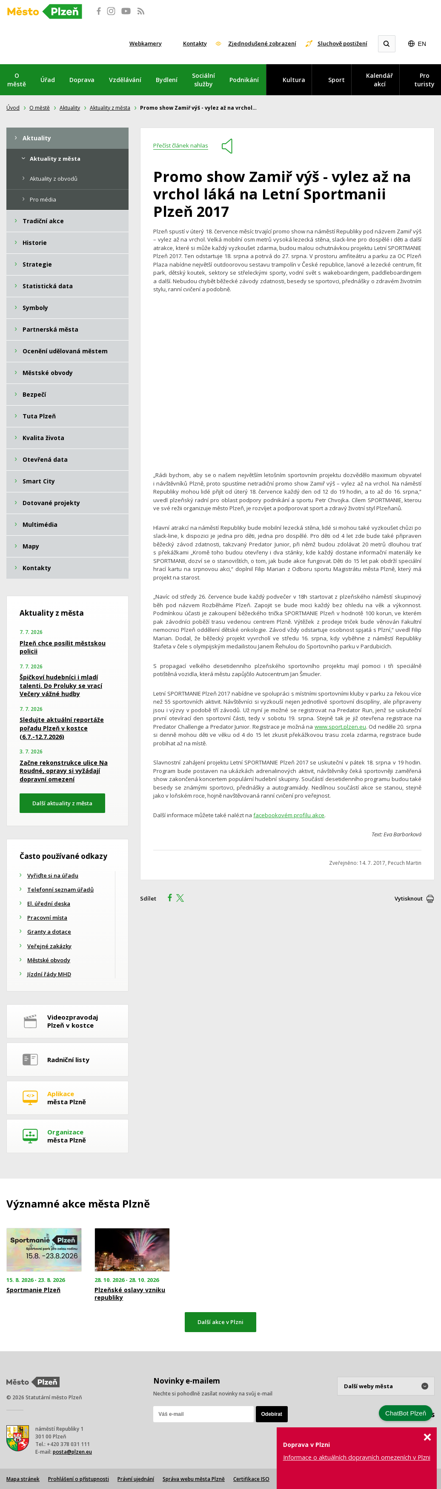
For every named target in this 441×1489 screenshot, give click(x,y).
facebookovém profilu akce (288, 815)
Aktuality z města (110, 107)
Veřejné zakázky (49, 946)
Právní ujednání (135, 1479)
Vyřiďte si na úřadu (52, 875)
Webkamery (145, 43)
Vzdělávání (125, 80)
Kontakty (195, 43)
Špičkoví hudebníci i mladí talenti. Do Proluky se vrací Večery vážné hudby (61, 685)
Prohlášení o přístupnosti (78, 1479)
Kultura (294, 80)
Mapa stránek (23, 1479)
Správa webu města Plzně (194, 1479)
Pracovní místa (47, 917)
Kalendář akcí (379, 79)
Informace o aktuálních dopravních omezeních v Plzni (356, 1457)
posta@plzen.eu (72, 1451)
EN (422, 43)
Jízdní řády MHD (49, 974)
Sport (336, 80)
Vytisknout (409, 898)
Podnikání (244, 80)
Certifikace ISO (251, 1479)
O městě (16, 79)
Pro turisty (424, 79)
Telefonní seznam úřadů (60, 889)
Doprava (81, 80)
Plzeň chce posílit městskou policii (63, 647)
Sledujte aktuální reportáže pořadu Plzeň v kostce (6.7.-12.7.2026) (62, 728)
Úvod (13, 107)
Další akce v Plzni (220, 1322)
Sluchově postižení (342, 43)
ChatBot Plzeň (405, 1413)
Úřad (47, 80)
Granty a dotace (49, 931)
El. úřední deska (48, 903)
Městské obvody (48, 960)
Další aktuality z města (62, 803)
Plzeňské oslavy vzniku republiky (129, 1293)
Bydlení (167, 80)
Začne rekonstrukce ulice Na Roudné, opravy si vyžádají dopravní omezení (64, 771)
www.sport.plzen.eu (340, 726)
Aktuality (70, 107)
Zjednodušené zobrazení (262, 43)
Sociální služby (203, 79)
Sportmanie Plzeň (33, 1290)
